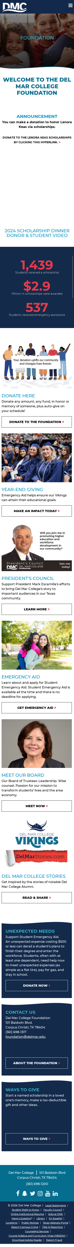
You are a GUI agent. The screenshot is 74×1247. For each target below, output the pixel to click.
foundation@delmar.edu (26, 1037)
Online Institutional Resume (27, 1214)
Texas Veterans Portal (55, 1222)
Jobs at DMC (55, 1214)
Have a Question (21, 1218)
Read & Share (35, 898)
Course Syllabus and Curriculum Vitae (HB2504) (37, 1235)
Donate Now (35, 985)
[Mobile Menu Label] (70, 5)
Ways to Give (35, 1139)
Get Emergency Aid (35, 708)
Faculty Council (52, 1209)
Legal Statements (55, 1205)
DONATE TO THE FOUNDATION (35, 422)
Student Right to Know (25, 1209)
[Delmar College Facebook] (17, 1193)
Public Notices (30, 1222)
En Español (55, 1218)
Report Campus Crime (24, 1227)
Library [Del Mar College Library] (41, 1218)
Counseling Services (37, 1231)
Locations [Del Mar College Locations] (11, 1222)
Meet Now (35, 806)
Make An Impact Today (35, 511)
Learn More (35, 609)
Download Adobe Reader (27, 1240)
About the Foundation (35, 1063)
